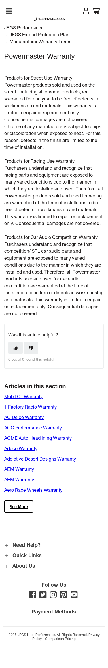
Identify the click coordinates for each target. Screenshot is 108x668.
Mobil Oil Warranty (23, 396)
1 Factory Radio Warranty (30, 406)
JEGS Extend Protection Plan (39, 34)
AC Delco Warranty (24, 417)
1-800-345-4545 (49, 19)
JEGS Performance (24, 27)
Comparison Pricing (60, 639)
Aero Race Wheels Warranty (33, 490)
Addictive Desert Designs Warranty (40, 458)
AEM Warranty (19, 469)
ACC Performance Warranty (33, 427)
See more (19, 506)
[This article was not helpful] (31, 348)
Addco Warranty (20, 448)
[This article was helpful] (15, 348)
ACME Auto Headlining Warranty (38, 438)
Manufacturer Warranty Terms (40, 41)
